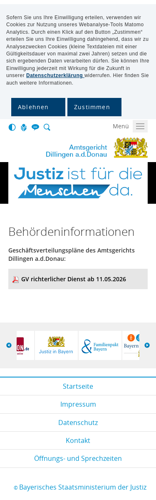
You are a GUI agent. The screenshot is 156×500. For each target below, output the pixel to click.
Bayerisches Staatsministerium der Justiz (82, 487)
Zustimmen (92, 107)
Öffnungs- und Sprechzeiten (78, 458)
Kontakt (78, 440)
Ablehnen (33, 107)
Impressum (78, 404)
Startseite (78, 386)
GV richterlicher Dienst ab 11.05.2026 (73, 279)
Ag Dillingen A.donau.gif (75, 148)
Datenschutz (78, 422)
